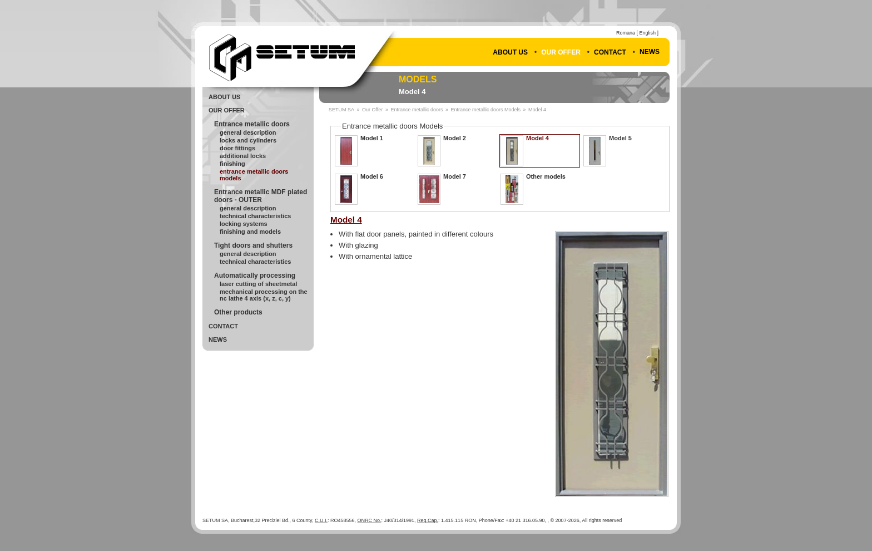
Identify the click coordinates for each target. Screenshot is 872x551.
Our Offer (561, 52)
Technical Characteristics (255, 216)
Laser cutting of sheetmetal (258, 284)
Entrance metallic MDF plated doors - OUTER (260, 196)
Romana (625, 33)
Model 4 (412, 91)
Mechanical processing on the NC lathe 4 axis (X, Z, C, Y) (264, 295)
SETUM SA (341, 109)
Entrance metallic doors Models (254, 174)
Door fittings (237, 148)
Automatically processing (254, 275)
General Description (248, 132)
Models (418, 79)
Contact (610, 52)
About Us (510, 52)
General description (248, 208)
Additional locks (243, 155)
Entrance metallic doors (252, 124)
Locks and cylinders (248, 140)
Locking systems (243, 223)
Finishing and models (250, 231)
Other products (238, 312)
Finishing (232, 163)
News (650, 52)
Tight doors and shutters (253, 245)
